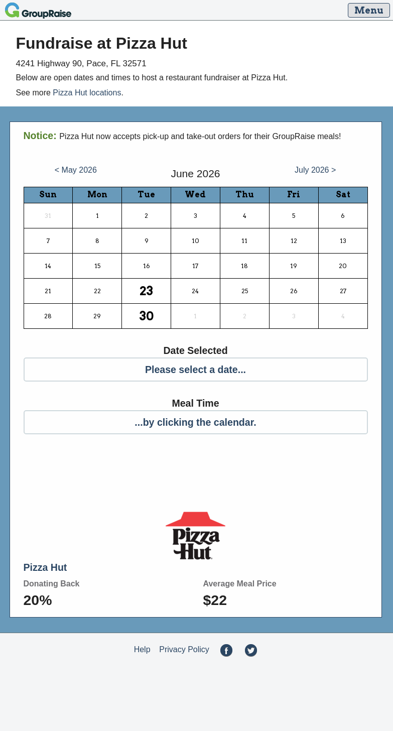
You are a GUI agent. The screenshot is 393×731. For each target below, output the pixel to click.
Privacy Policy (184, 650)
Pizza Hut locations (87, 92)
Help (142, 650)
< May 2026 (76, 170)
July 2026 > (315, 170)
